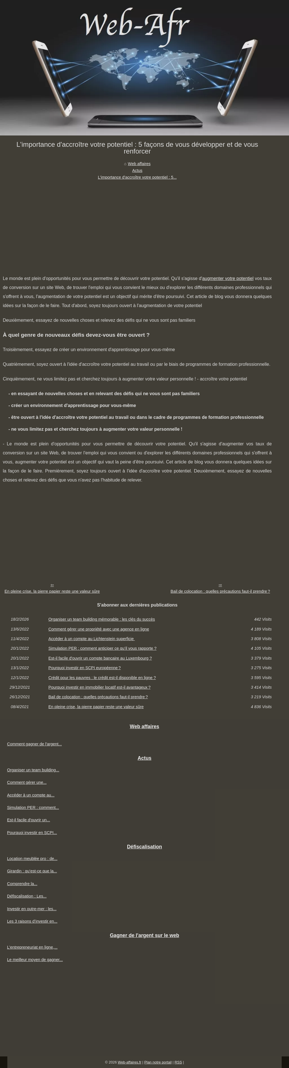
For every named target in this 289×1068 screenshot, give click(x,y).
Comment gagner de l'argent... (34, 744)
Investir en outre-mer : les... (31, 909)
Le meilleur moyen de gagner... (35, 959)
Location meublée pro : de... (32, 858)
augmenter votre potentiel (227, 278)
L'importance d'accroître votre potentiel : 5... (137, 177)
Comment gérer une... (27, 782)
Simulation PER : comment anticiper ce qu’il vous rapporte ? (102, 648)
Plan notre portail (158, 1062)
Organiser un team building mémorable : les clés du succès (101, 619)
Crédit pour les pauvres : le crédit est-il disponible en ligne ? (102, 678)
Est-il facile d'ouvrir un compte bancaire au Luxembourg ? (100, 658)
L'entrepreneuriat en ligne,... (32, 947)
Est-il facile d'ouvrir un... (28, 820)
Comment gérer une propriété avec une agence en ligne (98, 629)
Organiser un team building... (33, 770)
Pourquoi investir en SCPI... (32, 832)
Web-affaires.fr (129, 1062)
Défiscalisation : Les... (27, 896)
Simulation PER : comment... (33, 807)
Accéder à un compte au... (30, 795)
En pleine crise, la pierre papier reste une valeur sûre (52, 591)
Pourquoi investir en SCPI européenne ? (84, 668)
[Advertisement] (137, 223)
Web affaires (139, 163)
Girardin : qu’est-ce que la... (32, 871)
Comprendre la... (22, 883)
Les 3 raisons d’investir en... (32, 921)
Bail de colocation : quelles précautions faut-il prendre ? (220, 591)
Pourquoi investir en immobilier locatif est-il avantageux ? (99, 687)
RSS (178, 1062)
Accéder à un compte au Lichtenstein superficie (91, 639)
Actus (137, 170)
